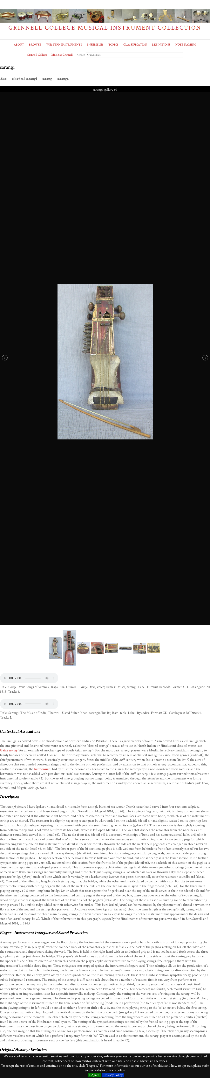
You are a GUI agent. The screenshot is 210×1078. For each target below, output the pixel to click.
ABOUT (19, 45)
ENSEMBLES (95, 45)
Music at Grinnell (62, 55)
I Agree (94, 1075)
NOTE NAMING (185, 45)
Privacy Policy (113, 1075)
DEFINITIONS (161, 45)
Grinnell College (37, 55)
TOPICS (113, 45)
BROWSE (35, 45)
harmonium (42, 769)
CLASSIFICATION (135, 45)
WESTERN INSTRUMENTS (64, 45)
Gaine (9, 750)
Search (81, 55)
